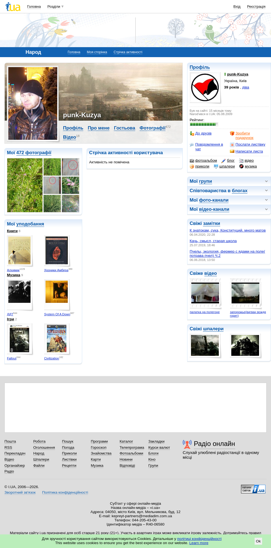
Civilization (51, 358)
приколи (199, 166)
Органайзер (14, 465)
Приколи (69, 453)
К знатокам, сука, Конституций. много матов (228, 230)
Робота (39, 441)
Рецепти (69, 465)
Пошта (10, 441)
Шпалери (41, 459)
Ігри (10, 319)
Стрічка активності (128, 52)
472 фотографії (33, 152)
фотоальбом (203, 160)
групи (205, 181)
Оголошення (44, 447)
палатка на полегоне (205, 312)
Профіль (200, 67)
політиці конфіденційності (199, 539)
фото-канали (214, 200)
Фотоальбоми (131, 453)
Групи (153, 465)
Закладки (156, 441)
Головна (34, 6)
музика (248, 166)
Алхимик (13, 270)
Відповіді (127, 465)
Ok (258, 541)
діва (245, 87)
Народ (38, 453)
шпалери (224, 166)
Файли (39, 465)
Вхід (237, 6)
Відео (69, 137)
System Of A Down (57, 314)
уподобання (30, 224)
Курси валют (159, 447)
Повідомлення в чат (206, 146)
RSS (8, 447)
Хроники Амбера (56, 270)
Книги (12, 231)
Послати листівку (247, 144)
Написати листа (246, 151)
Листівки (69, 459)
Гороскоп (98, 447)
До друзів (201, 133)
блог (227, 160)
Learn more (199, 543)
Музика (13, 275)
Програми (99, 441)
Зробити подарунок (242, 135)
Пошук (67, 441)
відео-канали (214, 209)
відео (246, 160)
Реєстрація (256, 6)
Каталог (126, 441)
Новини (126, 459)
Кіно (151, 459)
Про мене (99, 128)
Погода (68, 447)
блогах (239, 190)
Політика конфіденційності (65, 492)
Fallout (11, 358)
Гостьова (124, 128)
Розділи (53, 6)
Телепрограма (132, 447)
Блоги (153, 453)
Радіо (9, 471)
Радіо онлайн (214, 443)
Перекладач (14, 453)
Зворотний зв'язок (20, 492)
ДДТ (10, 314)
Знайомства (101, 453)
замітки (211, 223)
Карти (96, 459)
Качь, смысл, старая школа (213, 241)
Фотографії (152, 128)
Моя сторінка (97, 52)
